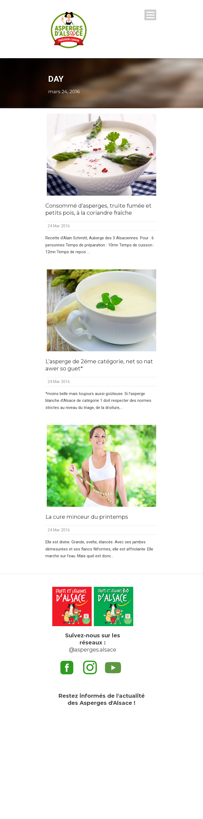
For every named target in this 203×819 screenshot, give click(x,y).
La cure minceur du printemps (86, 517)
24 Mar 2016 (59, 225)
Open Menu (150, 15)
